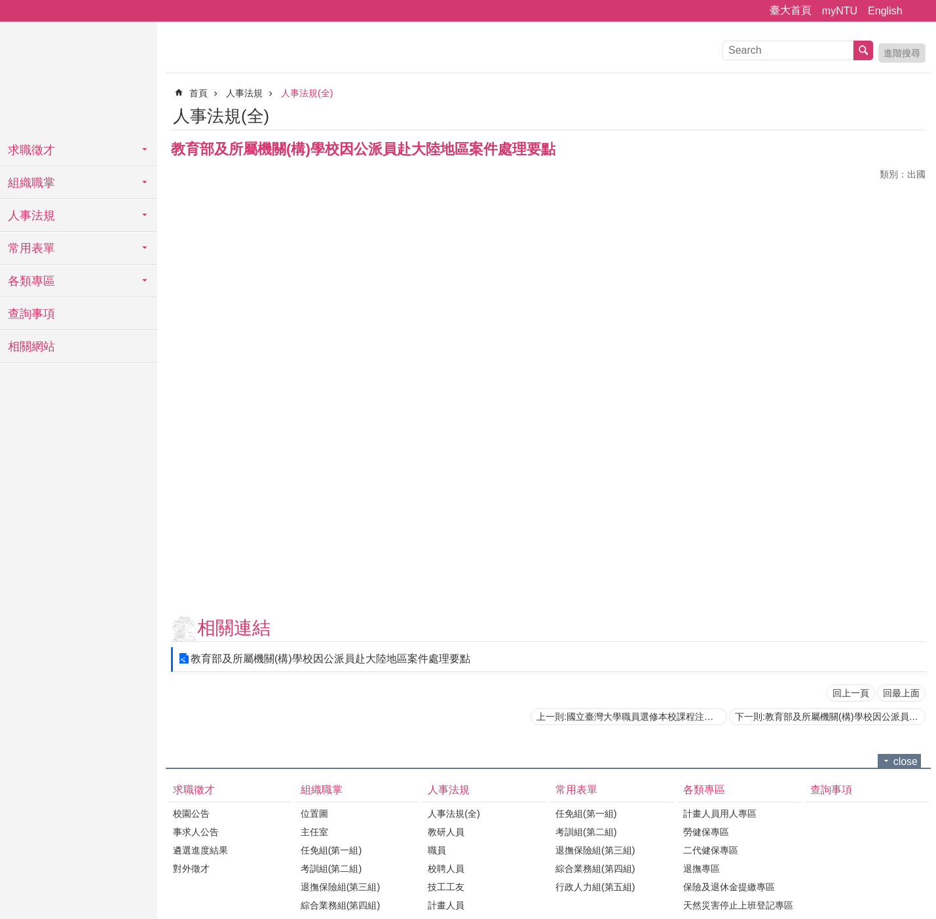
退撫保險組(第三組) (341, 887)
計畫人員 (446, 905)
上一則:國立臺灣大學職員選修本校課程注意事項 (631, 716)
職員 (437, 850)
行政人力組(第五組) (595, 887)
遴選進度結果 (200, 850)
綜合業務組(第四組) (341, 905)
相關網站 (31, 346)
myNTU (839, 10)
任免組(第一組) (331, 850)
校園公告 (191, 813)
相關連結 (234, 628)
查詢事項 (31, 313)
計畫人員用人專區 (720, 813)
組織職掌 (31, 182)
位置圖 (314, 813)
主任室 (314, 832)
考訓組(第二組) (331, 868)
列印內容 (900, 114)
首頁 (198, 93)
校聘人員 (446, 868)
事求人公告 (196, 832)
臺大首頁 (791, 10)
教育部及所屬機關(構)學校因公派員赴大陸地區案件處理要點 (330, 658)
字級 (918, 11)
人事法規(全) (307, 93)
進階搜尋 (902, 53)
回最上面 (901, 693)
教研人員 (446, 832)
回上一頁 (851, 693)
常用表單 (31, 248)
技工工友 (446, 887)
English (885, 10)
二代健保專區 (710, 850)
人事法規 (31, 215)
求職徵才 (31, 150)
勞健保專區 (706, 832)
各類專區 (31, 281)
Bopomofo (918, 114)
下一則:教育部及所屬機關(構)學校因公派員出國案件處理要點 (830, 716)
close (905, 761)
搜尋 (863, 50)
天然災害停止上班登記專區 (738, 905)
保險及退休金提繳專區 (729, 887)
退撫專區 (701, 868)
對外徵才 (191, 868)
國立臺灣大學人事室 (78, 78)
